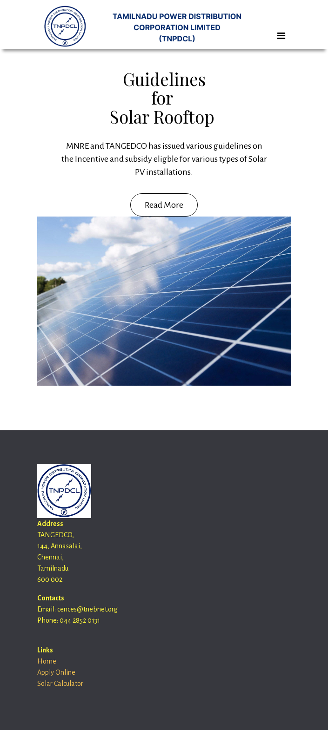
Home (46, 661)
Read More (164, 205)
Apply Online (56, 672)
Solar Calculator (60, 683)
